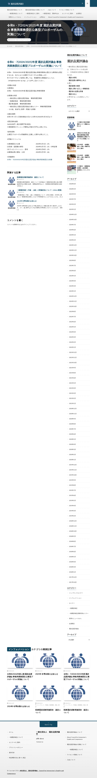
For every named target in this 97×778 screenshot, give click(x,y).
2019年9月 (72, 480)
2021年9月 (72, 367)
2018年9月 (72, 536)
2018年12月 (73, 521)
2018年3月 (72, 567)
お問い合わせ (40, 738)
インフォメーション (30, 17)
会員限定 (79, 13)
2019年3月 (72, 510)
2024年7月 (72, 224)
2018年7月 (72, 546)
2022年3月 (72, 337)
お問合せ (42, 17)
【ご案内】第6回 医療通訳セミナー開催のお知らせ (83, 124)
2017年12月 (73, 577)
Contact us (39, 742)
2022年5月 (72, 327)
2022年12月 (73, 296)
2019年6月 (72, 495)
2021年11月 (73, 357)
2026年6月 (72, 184)
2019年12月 (73, 465)
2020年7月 (72, 429)
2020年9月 (72, 419)
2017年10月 (73, 582)
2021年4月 (72, 388)
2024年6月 (72, 230)
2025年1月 (72, 209)
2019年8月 (72, 485)
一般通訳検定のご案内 (32, 13)
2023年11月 (73, 250)
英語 (56, 705)
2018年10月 (73, 531)
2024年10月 (73, 219)
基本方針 (12, 752)
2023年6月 (72, 270)
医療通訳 (51, 705)
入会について (52, 10)
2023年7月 (72, 265)
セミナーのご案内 (67, 13)
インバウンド (40, 705)
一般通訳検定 (73, 608)
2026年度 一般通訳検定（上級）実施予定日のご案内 (83, 157)
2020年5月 (72, 439)
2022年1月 (72, 347)
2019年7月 (72, 490)
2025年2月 (72, 204)
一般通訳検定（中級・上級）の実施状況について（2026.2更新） (40, 190)
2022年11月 (73, 301)
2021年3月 (72, 393)
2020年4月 (72, 444)
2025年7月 (72, 199)
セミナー (72, 603)
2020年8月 (72, 424)
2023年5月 (72, 276)
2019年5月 (72, 500)
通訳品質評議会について (14, 10)
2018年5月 (72, 556)
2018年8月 (72, 541)
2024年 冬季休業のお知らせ (27, 201)
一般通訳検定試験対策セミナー (78, 613)
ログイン (25, 224)
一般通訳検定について (15, 13)
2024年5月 (72, 235)
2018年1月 (72, 572)
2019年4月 (72, 505)
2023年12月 (73, 245)
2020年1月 (72, 459)
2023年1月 (72, 291)
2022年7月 (72, 316)
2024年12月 (73, 214)
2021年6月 (72, 378)
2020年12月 (73, 408)
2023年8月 (72, 260)
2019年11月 (73, 470)
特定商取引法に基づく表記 (17, 757)
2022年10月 (73, 306)
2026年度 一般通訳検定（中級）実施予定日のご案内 (83, 146)
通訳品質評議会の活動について (35, 10)
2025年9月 (72, 194)
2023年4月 (72, 281)
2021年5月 (72, 383)
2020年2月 (72, 454)
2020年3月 (72, 449)
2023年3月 (72, 286)
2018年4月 (72, 562)
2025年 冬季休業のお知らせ (46, 674)
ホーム (11, 732)
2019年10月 (73, 475)
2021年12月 (73, 352)
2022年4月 (72, 332)
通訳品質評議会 (74, 628)
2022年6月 (72, 321)
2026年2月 (72, 189)
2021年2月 (72, 398)
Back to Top (48, 724)
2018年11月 (73, 526)
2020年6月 (72, 434)
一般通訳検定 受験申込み (50, 13)
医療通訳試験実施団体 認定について (30, 177)
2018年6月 (72, 551)
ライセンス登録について (66, 10)
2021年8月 (72, 373)
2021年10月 (73, 362)
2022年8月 (72, 311)
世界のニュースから (15, 17)
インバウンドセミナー (76, 593)
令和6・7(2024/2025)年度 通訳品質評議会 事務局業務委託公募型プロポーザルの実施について (77, 676)
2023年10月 (73, 255)
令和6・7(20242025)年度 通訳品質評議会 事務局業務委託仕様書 (29, 159)
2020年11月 (73, 413)
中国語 (46, 705)
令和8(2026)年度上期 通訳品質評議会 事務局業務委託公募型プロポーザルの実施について (83, 136)
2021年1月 (72, 403)
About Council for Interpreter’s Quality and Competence (65, 17)
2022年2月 (72, 342)
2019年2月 (72, 516)
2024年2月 (72, 240)
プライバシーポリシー (16, 747)
